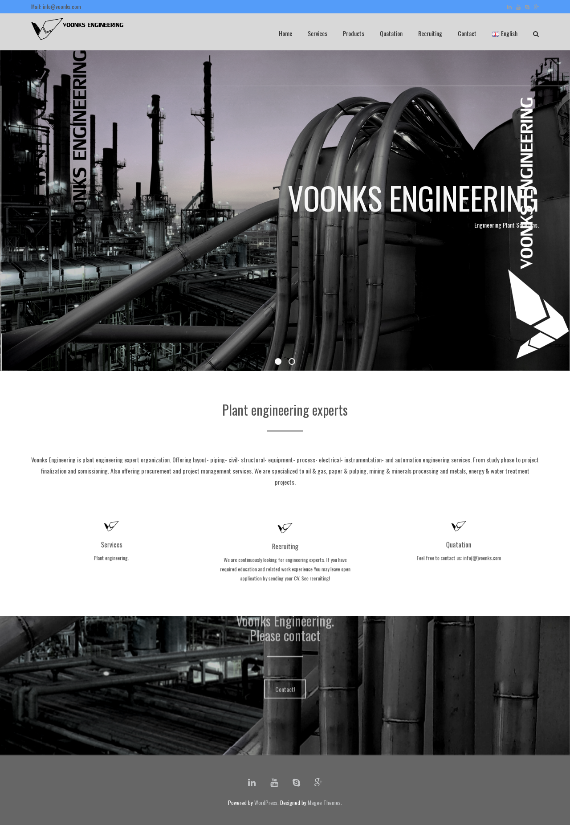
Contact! (285, 656)
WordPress (265, 802)
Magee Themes (324, 802)
